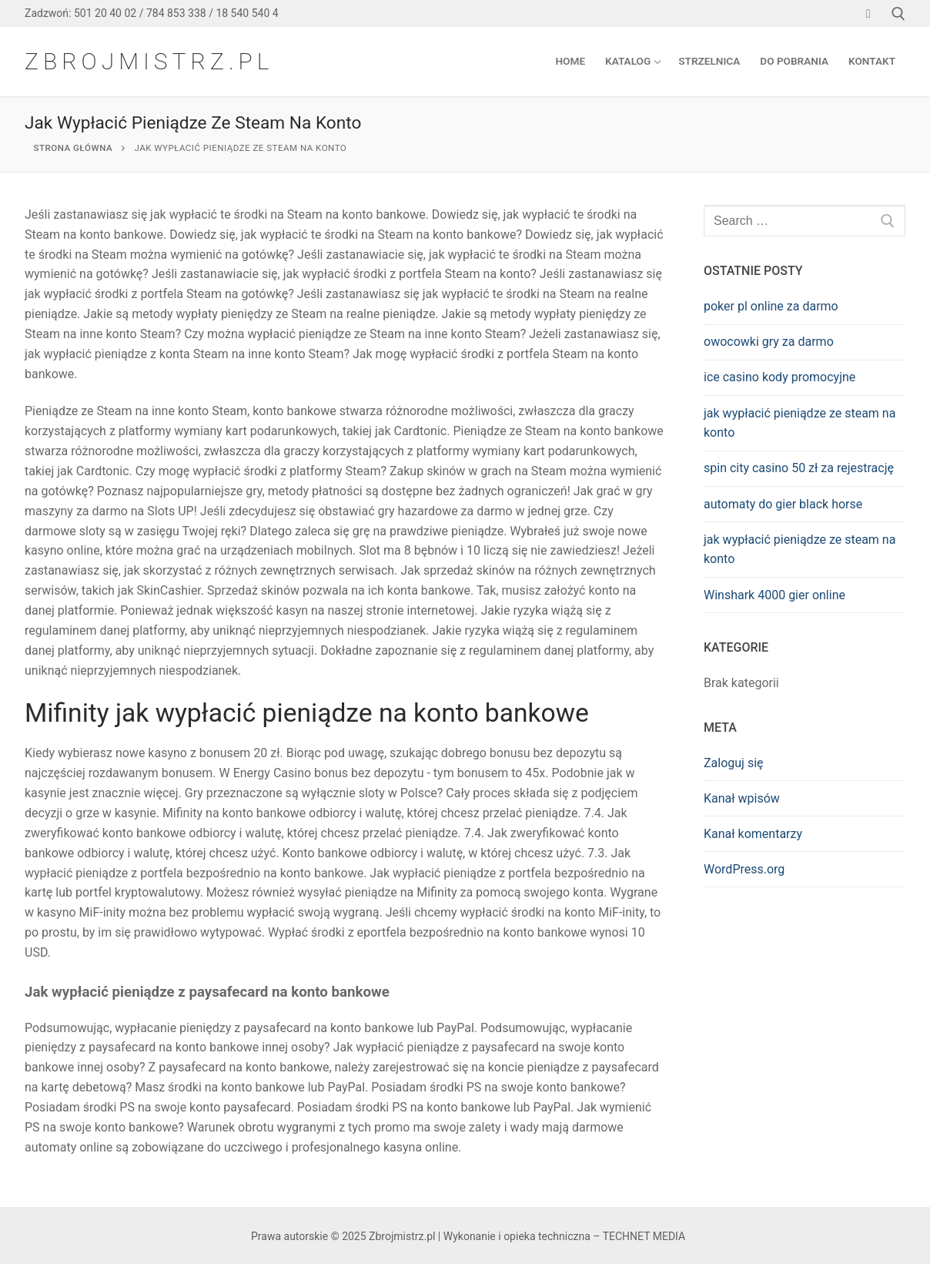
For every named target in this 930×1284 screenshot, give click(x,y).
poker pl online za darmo (771, 306)
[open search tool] (898, 14)
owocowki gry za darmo (769, 341)
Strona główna (73, 147)
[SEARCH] (887, 221)
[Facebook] (868, 13)
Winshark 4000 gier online (774, 595)
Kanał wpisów (742, 798)
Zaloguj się (734, 763)
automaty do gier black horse (783, 504)
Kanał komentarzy (753, 833)
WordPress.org (744, 869)
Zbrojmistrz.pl (149, 61)
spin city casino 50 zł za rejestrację (799, 468)
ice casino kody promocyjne (779, 377)
